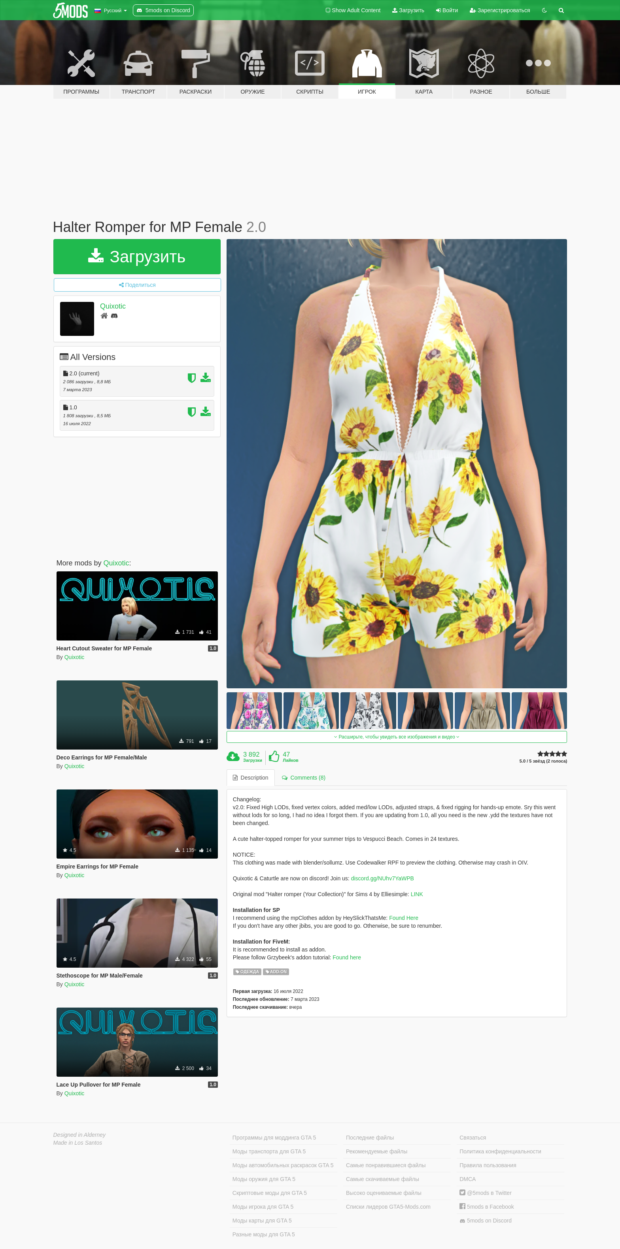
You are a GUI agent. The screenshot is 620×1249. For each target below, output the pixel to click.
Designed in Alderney (79, 1135)
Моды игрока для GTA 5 (262, 1207)
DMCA (467, 1179)
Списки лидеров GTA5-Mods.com (388, 1207)
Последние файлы (370, 1137)
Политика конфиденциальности (500, 1151)
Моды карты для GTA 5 (262, 1220)
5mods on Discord (485, 1220)
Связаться (472, 1137)
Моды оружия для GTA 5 (263, 1179)
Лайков (291, 760)
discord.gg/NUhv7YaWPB (382, 878)
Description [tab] (250, 777)
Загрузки (252, 760)
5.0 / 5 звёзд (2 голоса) (543, 761)
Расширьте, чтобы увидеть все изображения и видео (396, 737)
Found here (347, 957)
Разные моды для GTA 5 (263, 1234)
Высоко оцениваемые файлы (384, 1193)
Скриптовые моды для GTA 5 (269, 1193)
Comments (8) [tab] (303, 777)
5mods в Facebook (486, 1206)
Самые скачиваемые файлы (382, 1179)
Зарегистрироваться (500, 10)
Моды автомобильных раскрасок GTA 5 (283, 1165)
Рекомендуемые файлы (376, 1151)
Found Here (403, 918)
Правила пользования (487, 1165)
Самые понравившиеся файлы (385, 1165)
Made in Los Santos (77, 1143)
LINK (417, 894)
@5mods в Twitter (485, 1192)
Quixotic (113, 306)
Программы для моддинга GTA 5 (274, 1137)
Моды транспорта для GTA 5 (269, 1151)
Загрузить (408, 10)
